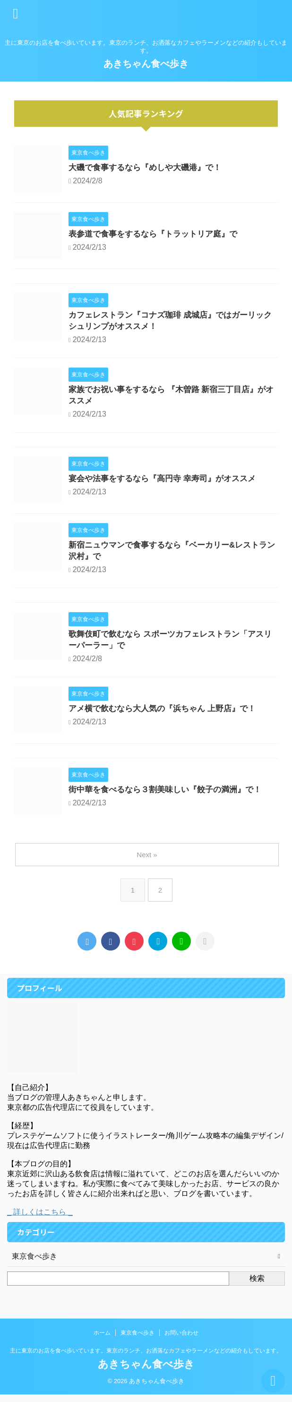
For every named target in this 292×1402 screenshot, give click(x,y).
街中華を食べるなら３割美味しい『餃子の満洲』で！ (171, 798)
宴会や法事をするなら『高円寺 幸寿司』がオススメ (167, 483)
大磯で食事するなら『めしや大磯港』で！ (149, 168)
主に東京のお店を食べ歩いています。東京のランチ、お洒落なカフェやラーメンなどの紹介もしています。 (146, 1358)
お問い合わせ (181, 1340)
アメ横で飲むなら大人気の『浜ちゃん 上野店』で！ (167, 716)
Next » (147, 862)
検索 (257, 1286)
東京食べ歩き (137, 1340)
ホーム (102, 1340)
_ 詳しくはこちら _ (40, 1219)
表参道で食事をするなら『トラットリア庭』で (158, 234)
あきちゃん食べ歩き (146, 63)
